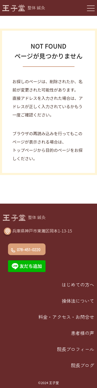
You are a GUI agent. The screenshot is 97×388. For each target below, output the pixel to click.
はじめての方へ (78, 284)
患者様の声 (82, 332)
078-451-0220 (28, 249)
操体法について (78, 300)
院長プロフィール (75, 349)
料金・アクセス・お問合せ (66, 316)
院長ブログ (82, 365)
